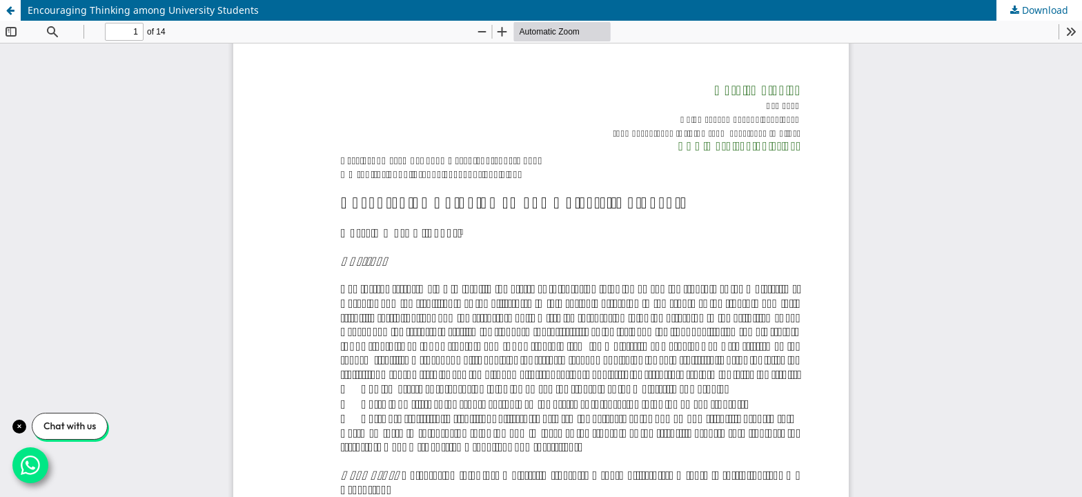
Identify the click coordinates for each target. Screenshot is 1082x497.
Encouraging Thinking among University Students (143, 10)
